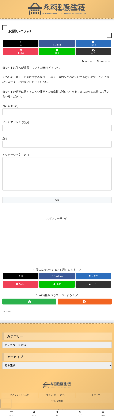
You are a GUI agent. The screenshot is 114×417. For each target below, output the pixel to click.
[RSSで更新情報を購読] (85, 307)
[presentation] (6, 403)
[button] (93, 51)
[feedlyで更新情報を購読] (29, 307)
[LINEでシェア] (57, 51)
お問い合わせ (57, 405)
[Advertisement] (30, 247)
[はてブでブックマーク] (93, 43)
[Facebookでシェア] (57, 43)
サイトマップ (94, 400)
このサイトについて (19, 400)
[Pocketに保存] (20, 51)
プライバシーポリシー (57, 400)
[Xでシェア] (20, 43)
